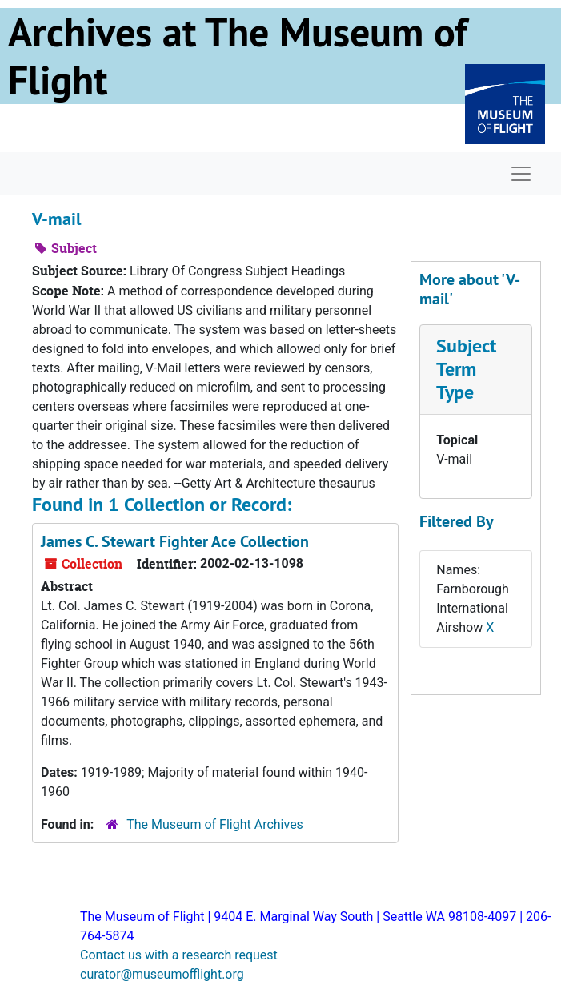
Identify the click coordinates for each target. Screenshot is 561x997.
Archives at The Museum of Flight (237, 56)
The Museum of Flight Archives (214, 824)
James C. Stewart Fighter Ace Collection (175, 541)
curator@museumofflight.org (162, 974)
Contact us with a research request (179, 955)
